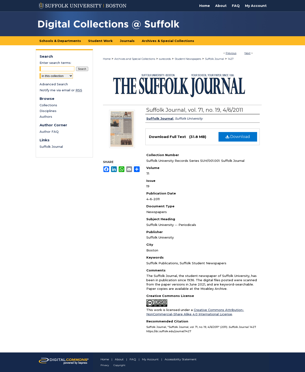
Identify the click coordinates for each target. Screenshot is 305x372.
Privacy (105, 365)
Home (107, 59)
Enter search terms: (55, 63)
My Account (150, 359)
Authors (46, 116)
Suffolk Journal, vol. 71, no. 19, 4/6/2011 (194, 110)
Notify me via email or (61, 90)
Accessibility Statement (181, 359)
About (119, 359)
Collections (48, 105)
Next (247, 53)
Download (238, 136)
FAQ (133, 359)
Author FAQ (49, 131)
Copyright (119, 365)
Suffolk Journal (214, 59)
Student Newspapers (188, 59)
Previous (231, 53)
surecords (165, 59)
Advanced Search (54, 84)
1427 (231, 59)
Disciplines (48, 111)
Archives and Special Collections (134, 59)
